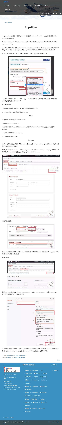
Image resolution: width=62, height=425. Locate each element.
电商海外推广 (43, 392)
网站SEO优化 (43, 386)
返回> (58, 360)
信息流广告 (17, 5)
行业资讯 (27, 411)
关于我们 (6, 9)
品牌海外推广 (28, 395)
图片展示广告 (37, 373)
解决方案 (27, 5)
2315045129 (8, 381)
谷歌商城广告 (28, 376)
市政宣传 (43, 402)
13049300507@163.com (11, 385)
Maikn (25, 422)
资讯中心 (47, 5)
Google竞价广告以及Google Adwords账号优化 (15, 357)
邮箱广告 (36, 376)
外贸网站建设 (28, 389)
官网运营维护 (35, 386)
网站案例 (27, 405)
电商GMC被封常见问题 (37, 370)
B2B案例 (27, 402)
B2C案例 (42, 399)
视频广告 (45, 373)
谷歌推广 (27, 370)
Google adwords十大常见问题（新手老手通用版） (16, 355)
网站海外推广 (35, 392)
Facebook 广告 (35, 380)
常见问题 (10, 22)
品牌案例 (34, 399)
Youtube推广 (28, 383)
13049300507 (8, 383)
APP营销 (35, 402)
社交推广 (27, 380)
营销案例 (37, 5)
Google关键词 (28, 373)
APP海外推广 (37, 395)
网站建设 (27, 386)
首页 (6, 22)
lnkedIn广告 (44, 380)
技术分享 (42, 408)
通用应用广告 (43, 376)
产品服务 (6, 5)
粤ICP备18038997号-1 (53, 422)
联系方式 (56, 370)
